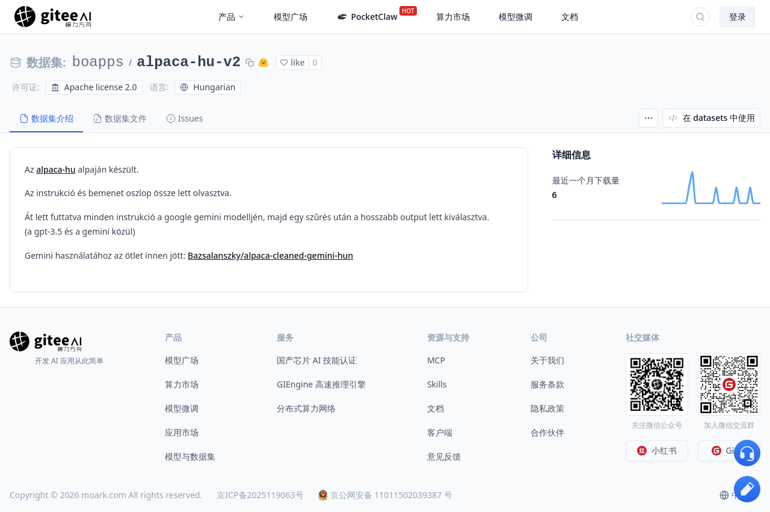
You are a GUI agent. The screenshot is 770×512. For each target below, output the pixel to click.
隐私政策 (547, 408)
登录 (737, 16)
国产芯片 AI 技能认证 (317, 360)
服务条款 (547, 384)
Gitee (729, 450)
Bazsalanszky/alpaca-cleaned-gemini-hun (270, 255)
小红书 (657, 450)
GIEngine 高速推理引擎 (321, 384)
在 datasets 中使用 (711, 117)
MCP (436, 360)
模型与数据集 (190, 456)
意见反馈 (444, 456)
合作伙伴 (547, 432)
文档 (435, 408)
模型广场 (182, 360)
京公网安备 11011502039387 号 (385, 495)
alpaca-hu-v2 (189, 62)
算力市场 (182, 384)
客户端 (439, 432)
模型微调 (182, 408)
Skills (437, 384)
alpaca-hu (55, 169)
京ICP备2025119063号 (260, 495)
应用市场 (182, 432)
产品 (231, 16)
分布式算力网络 (306, 408)
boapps (98, 62)
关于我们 (547, 360)
